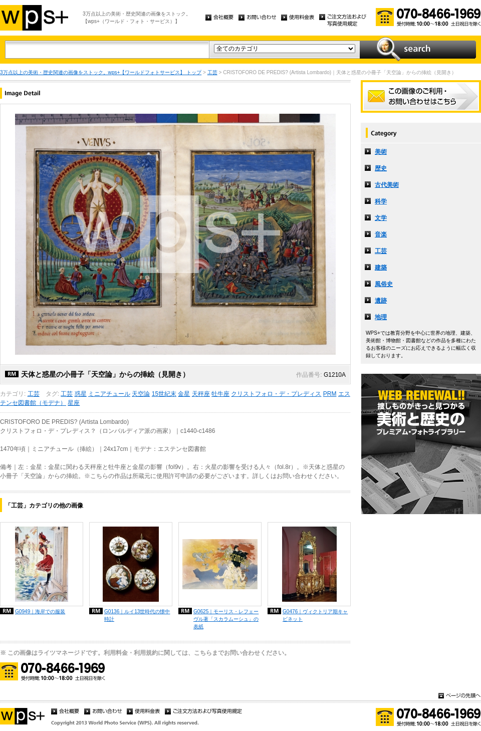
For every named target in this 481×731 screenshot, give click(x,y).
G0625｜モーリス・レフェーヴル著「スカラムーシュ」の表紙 (226, 619)
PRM (330, 393)
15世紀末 (164, 393)
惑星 (81, 393)
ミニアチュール (109, 393)
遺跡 (381, 300)
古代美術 (387, 184)
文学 (381, 217)
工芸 (212, 72)
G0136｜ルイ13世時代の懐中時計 (137, 615)
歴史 (381, 168)
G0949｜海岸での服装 (40, 611)
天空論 (141, 393)
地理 (381, 317)
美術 (381, 151)
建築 (381, 267)
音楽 (381, 234)
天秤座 (201, 393)
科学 (381, 201)
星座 (74, 402)
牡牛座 (220, 393)
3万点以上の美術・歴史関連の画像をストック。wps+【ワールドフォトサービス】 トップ (100, 72)
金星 (184, 393)
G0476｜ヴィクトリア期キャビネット (315, 615)
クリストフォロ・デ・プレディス (276, 393)
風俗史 (384, 284)
